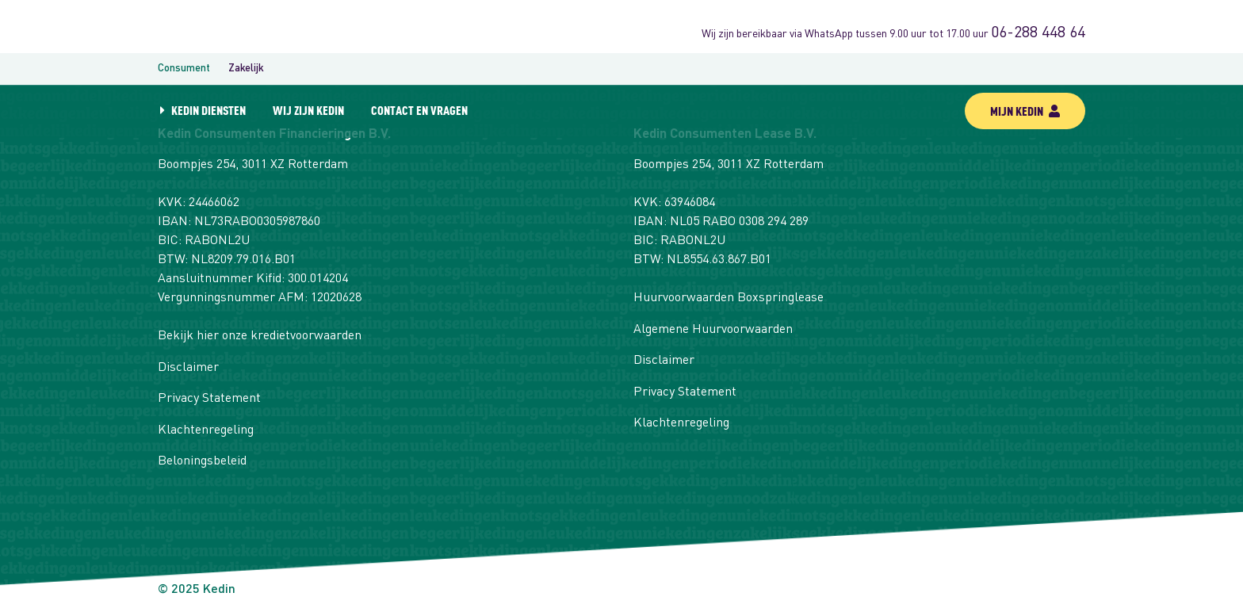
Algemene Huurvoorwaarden (713, 329)
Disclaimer (188, 367)
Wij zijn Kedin (308, 109)
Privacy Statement (209, 398)
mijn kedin (1025, 110)
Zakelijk (246, 68)
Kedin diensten (208, 109)
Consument (184, 68)
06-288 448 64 (1038, 33)
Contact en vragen (419, 109)
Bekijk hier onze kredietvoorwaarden (259, 336)
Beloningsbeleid (202, 461)
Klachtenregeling (206, 430)
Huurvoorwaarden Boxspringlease (728, 298)
